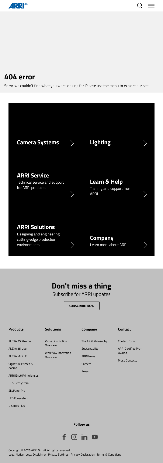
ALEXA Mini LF (17, 356)
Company (89, 329)
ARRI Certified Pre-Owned (130, 350)
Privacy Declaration (83, 454)
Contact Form (126, 341)
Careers (86, 364)
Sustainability (90, 348)
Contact (124, 329)
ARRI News (89, 356)
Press (85, 371)
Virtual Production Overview (56, 343)
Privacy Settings (58, 454)
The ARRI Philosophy (94, 341)
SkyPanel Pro (16, 390)
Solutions (53, 329)
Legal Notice (16, 454)
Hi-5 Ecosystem (18, 383)
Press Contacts (127, 360)
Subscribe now (81, 305)
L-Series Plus (16, 405)
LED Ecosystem (18, 398)
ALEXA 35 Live (17, 348)
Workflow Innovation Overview (58, 354)
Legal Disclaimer (36, 454)
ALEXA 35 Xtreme (19, 341)
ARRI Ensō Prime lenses (23, 375)
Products (16, 329)
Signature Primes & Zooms (20, 366)
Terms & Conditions (109, 454)
